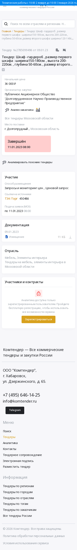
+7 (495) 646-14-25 (21, 395)
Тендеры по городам (18, 492)
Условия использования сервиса (26, 543)
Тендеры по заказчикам (19, 510)
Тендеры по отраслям (18, 498)
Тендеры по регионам (18, 486)
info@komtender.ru (20, 401)
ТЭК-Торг (11, 198)
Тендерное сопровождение (22, 455)
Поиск (7, 431)
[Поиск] (6, 24)
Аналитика (10, 443)
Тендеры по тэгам (15, 504)
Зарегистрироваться (38, 319)
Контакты (9, 449)
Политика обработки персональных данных (34, 536)
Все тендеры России (17, 516)
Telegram (15, 410)
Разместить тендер (17, 467)
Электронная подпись (18, 461)
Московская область (44, 129)
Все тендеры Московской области (29, 118)
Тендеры (9, 437)
